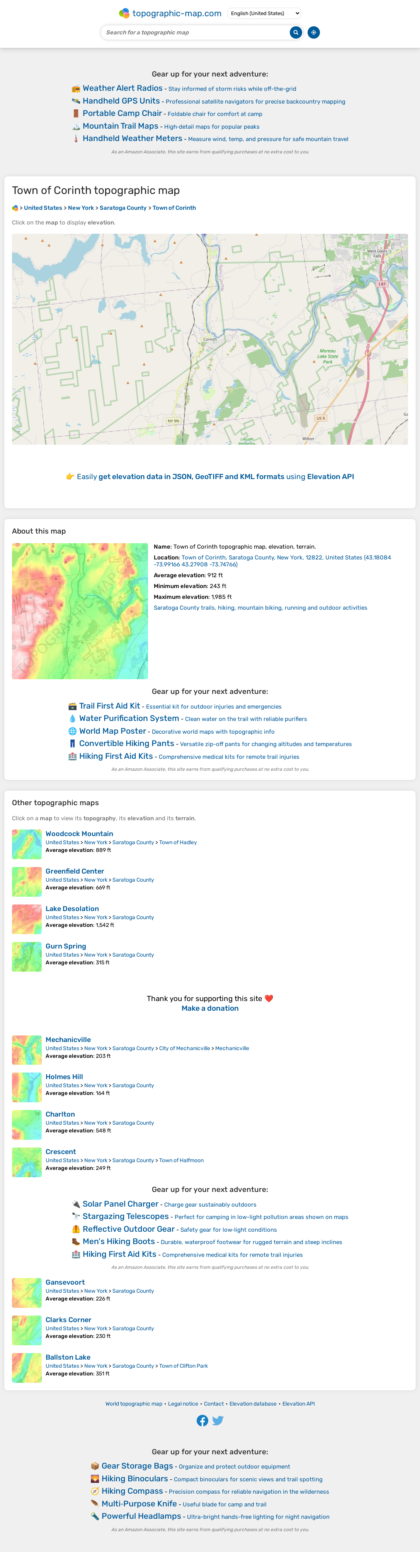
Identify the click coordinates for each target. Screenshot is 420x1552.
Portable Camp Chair (122, 113)
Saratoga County (133, 842)
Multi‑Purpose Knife (139, 1503)
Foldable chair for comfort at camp (215, 113)
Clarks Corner (69, 1320)
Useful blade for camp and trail (225, 1504)
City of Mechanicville (184, 1048)
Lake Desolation (72, 908)
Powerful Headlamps (141, 1516)
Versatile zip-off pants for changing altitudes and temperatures (266, 744)
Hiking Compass (132, 1491)
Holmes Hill (64, 1077)
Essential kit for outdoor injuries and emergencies (214, 706)
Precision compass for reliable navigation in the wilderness (249, 1491)
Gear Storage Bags (137, 1465)
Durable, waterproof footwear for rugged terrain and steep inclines (251, 1242)
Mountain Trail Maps (120, 126)
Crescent (61, 1151)
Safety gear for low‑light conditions (228, 1229)
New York (95, 842)
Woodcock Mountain (79, 834)
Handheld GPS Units (121, 100)
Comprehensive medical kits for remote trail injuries (229, 756)
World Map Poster (112, 731)
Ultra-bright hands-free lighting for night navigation (258, 1516)
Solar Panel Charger (120, 1204)
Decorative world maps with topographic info (213, 731)
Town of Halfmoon (181, 1160)
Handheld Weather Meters (132, 138)
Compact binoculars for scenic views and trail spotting (248, 1479)
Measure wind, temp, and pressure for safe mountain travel (268, 139)
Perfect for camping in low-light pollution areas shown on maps (262, 1217)
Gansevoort (65, 1282)
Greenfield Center (75, 871)
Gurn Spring (66, 946)
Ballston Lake (68, 1357)
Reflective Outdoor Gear (129, 1229)
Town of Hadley (178, 842)
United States (62, 842)
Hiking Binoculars (135, 1478)
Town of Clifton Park (183, 1366)
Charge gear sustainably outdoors (210, 1204)
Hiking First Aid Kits (116, 756)
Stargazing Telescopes (126, 1216)
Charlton (60, 1114)
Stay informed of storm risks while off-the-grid (232, 88)
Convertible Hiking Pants (126, 743)
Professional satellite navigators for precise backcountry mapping (255, 101)
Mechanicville (68, 1039)
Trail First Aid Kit (109, 706)
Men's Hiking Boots (119, 1241)
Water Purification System (129, 718)
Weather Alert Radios (123, 88)
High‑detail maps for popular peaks (212, 126)
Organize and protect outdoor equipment (234, 1466)
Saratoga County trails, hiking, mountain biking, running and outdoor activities (260, 607)
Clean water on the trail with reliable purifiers (246, 719)
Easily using (215, 476)
